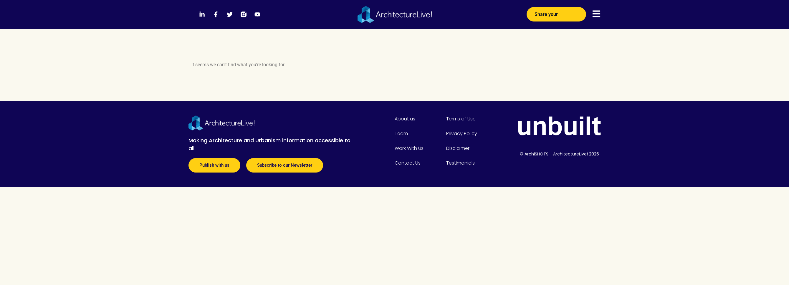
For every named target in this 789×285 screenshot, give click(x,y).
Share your (556, 12)
